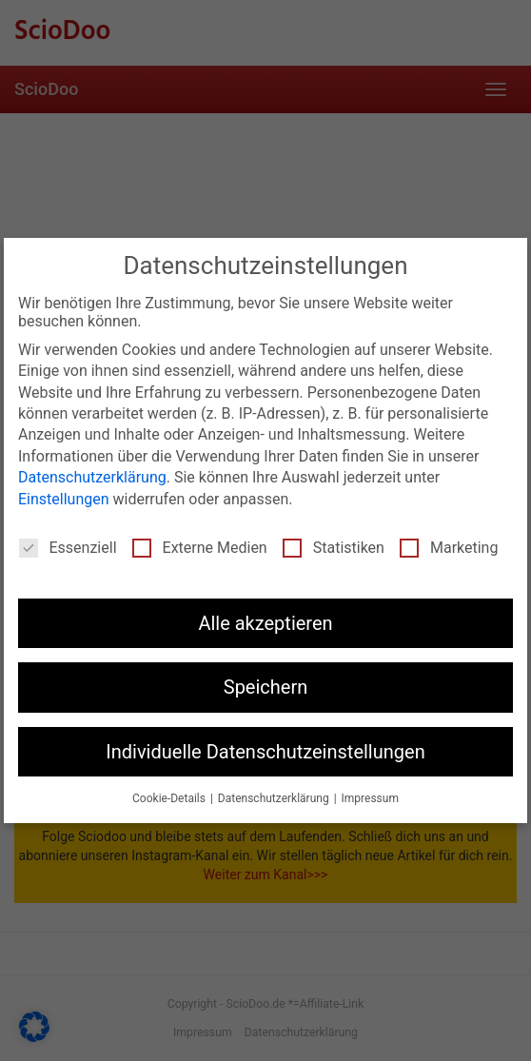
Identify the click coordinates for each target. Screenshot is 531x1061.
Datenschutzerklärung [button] (275, 798)
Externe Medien (199, 548)
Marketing (449, 548)
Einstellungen (63, 499)
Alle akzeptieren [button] (265, 623)
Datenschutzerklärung (92, 477)
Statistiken (333, 548)
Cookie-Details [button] (170, 798)
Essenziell (68, 548)
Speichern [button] (266, 687)
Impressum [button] (370, 798)
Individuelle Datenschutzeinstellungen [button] (265, 751)
